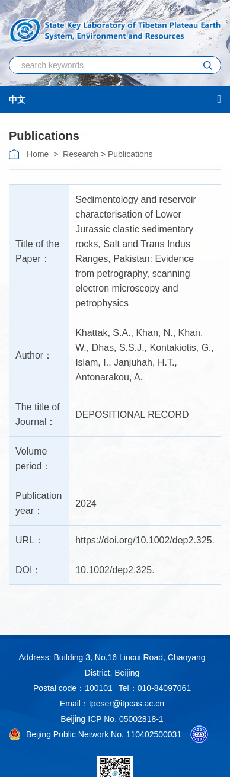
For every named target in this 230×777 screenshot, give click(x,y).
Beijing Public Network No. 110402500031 (95, 734)
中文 (17, 99)
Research (80, 154)
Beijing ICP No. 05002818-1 (111, 719)
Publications (130, 154)
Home (38, 154)
